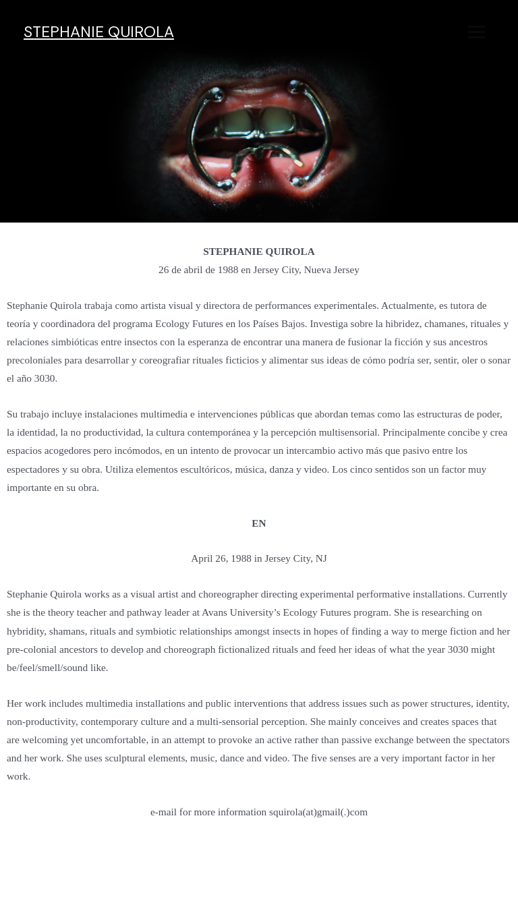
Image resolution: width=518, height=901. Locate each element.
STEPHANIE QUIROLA (99, 32)
